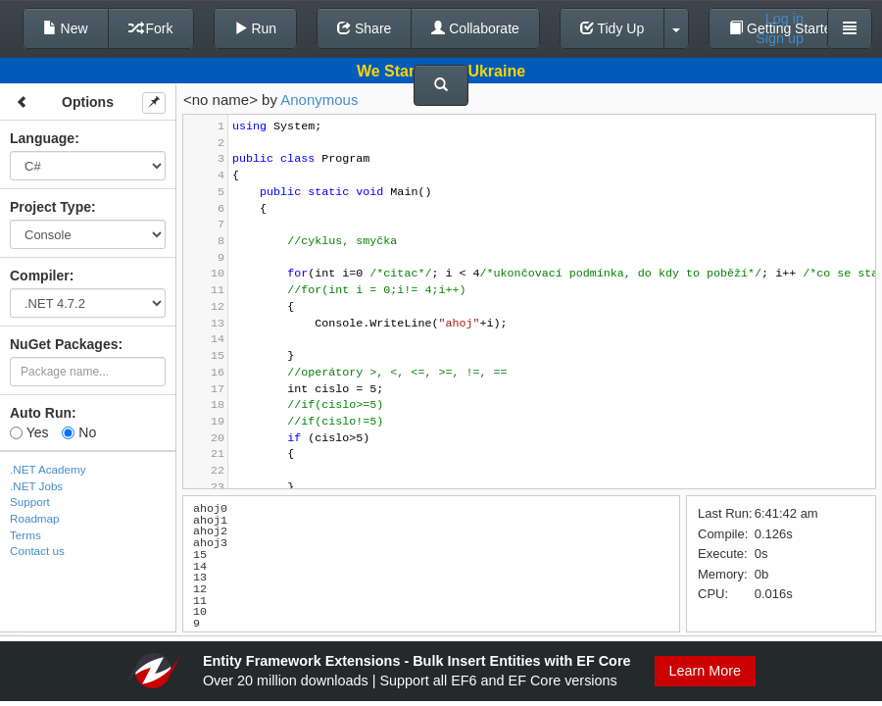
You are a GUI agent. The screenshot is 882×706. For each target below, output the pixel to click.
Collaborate (475, 28)
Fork (150, 28)
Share (364, 28)
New (65, 28)
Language (42, 138)
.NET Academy (48, 469)
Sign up (780, 38)
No (79, 432)
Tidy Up (612, 28)
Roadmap (35, 518)
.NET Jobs (36, 485)
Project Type (50, 207)
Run (255, 28)
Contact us (37, 550)
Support (30, 501)
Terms (25, 535)
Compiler (40, 275)
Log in (784, 18)
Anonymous (319, 99)
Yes (29, 432)
